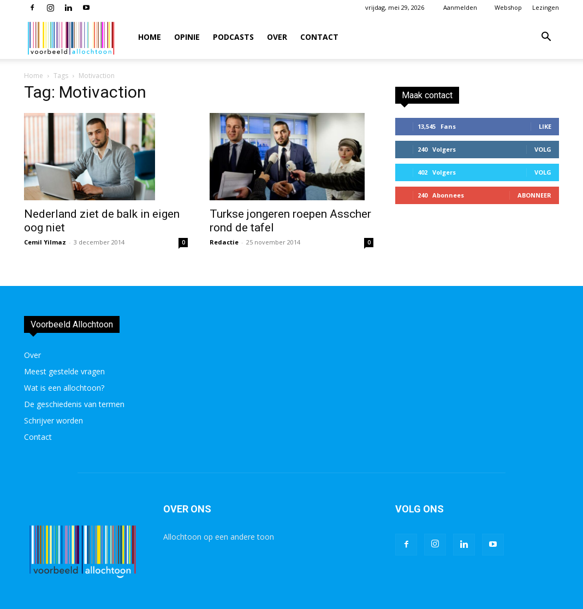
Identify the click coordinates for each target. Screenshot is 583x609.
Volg (542, 149)
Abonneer (534, 195)
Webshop (508, 7)
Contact (319, 37)
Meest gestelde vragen (64, 371)
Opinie (187, 37)
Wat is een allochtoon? (64, 388)
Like (545, 126)
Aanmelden (460, 7)
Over (277, 37)
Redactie (224, 242)
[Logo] (72, 37)
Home (149, 37)
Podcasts (233, 37)
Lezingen (545, 7)
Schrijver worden (53, 420)
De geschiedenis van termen (74, 404)
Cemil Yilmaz (45, 242)
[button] (546, 38)
